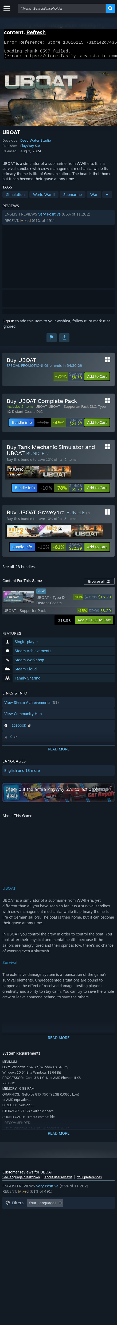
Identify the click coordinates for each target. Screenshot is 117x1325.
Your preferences (89, 1180)
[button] (58, 220)
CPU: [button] (10, 1230)
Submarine (72, 197)
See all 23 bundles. (19, 570)
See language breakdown (21, 1180)
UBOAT (41, 409)
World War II (44, 197)
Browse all (99, 584)
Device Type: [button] (54, 1230)
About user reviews (58, 1180)
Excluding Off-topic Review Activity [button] (36, 1214)
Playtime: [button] (85, 1214)
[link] (68, 379)
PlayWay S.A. (30, 149)
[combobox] (62, 8)
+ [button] (107, 197)
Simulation (15, 197)
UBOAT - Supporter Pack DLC (72, 409)
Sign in (8, 324)
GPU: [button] (28, 1230)
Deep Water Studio (35, 143)
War (94, 197)
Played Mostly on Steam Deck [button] (31, 1222)
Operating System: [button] (84, 1222)
